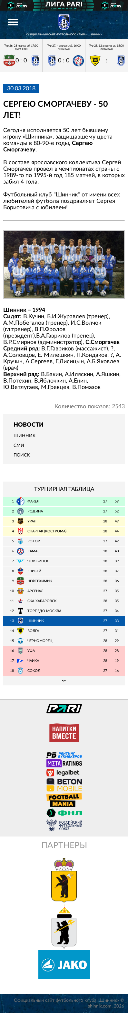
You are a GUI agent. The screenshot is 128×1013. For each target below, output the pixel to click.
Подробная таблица (64, 680)
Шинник (24, 436)
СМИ (19, 445)
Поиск (22, 455)
